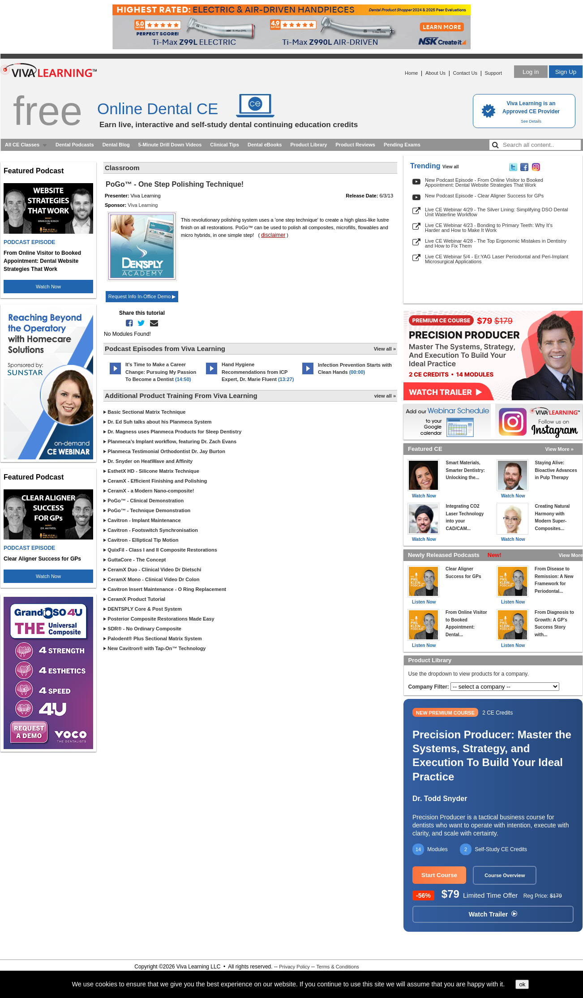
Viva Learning (143, 205)
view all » (385, 395)
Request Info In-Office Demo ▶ (142, 296)
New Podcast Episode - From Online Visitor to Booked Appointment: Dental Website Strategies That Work (484, 182)
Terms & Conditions (337, 966)
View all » (385, 348)
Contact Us (465, 73)
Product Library (308, 144)
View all (450, 166)
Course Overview (504, 875)
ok (522, 984)
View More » (559, 449)
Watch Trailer (493, 914)
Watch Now (48, 286)
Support (493, 73)
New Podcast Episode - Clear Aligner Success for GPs (484, 195)
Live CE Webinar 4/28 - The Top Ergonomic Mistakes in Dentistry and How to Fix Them (495, 243)
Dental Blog (116, 144)
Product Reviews (355, 144)
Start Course (439, 875)
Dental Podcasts (75, 144)
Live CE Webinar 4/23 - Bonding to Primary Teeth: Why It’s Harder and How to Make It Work (489, 228)
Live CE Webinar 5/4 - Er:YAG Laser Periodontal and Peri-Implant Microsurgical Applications (496, 259)
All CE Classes (22, 144)
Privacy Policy (294, 966)
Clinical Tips (224, 144)
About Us (435, 73)
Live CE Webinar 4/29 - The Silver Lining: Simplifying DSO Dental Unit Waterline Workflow (496, 212)
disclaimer (273, 235)
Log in (531, 72)
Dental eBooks (265, 144)
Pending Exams (402, 144)
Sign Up (565, 72)
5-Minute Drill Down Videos (170, 144)
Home (411, 73)
